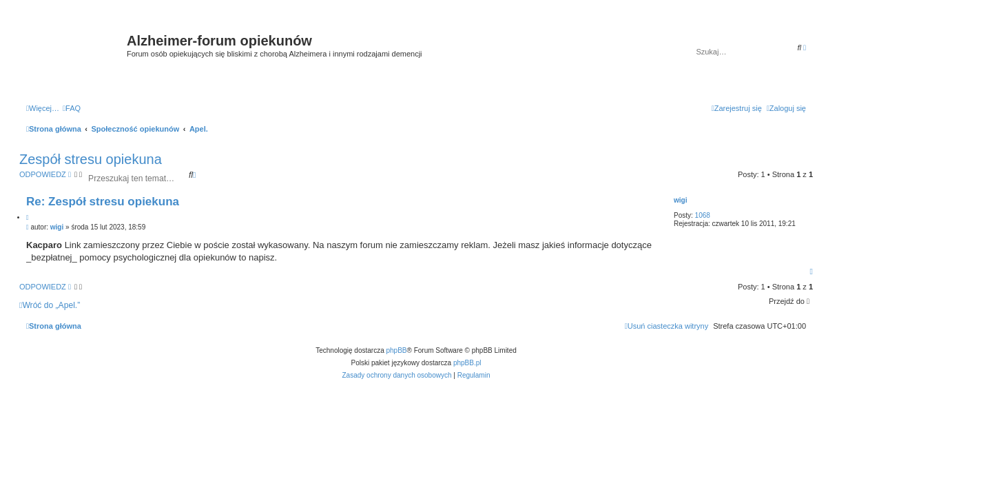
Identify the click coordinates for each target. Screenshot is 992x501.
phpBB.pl (467, 363)
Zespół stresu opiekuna (90, 159)
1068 (702, 215)
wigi (680, 200)
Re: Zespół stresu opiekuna (102, 201)
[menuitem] (72, 108)
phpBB (396, 350)
